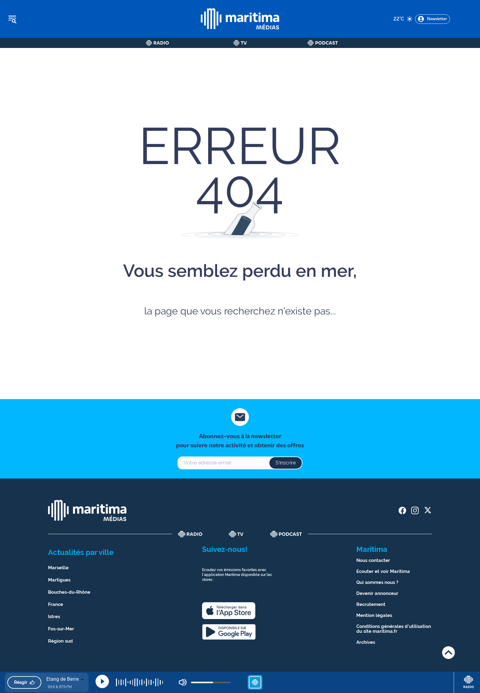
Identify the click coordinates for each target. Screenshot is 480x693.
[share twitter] (427, 510)
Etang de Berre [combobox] (62, 679)
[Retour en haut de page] (448, 652)
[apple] (228, 610)
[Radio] (157, 43)
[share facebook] (402, 510)
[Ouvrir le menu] (43, 19)
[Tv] (240, 43)
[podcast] (286, 534)
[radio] (190, 534)
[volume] (211, 682)
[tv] (236, 534)
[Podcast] (323, 43)
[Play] (102, 681)
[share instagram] (415, 510)
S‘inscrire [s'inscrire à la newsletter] (286, 463)
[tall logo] (240, 19)
